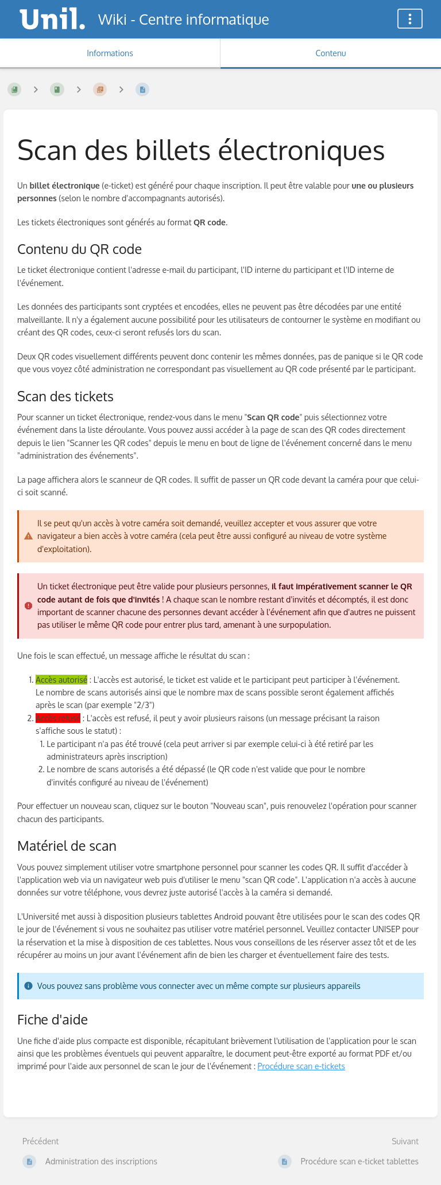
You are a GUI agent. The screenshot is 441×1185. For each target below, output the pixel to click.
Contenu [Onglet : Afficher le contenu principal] (330, 53)
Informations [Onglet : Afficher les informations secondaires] (110, 53)
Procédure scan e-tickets (301, 1066)
